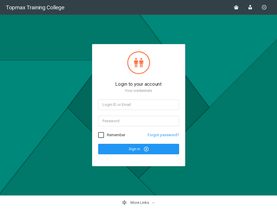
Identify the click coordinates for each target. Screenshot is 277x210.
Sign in (139, 149)
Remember (116, 135)
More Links (136, 202)
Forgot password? (163, 135)
